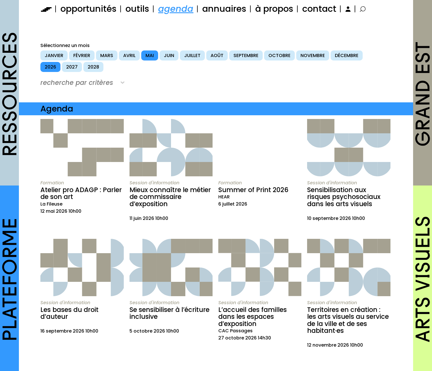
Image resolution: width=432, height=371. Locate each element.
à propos (274, 9)
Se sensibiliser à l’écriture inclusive (169, 313)
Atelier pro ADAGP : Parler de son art (81, 193)
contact (319, 9)
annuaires (224, 9)
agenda (175, 9)
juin (169, 55)
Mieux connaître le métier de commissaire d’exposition (170, 196)
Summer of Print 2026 (253, 189)
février (81, 55)
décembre (346, 55)
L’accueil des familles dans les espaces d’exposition (252, 316)
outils (137, 9)
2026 (50, 67)
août (217, 55)
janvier (54, 55)
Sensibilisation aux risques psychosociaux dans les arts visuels (343, 196)
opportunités (88, 9)
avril (129, 55)
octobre (279, 55)
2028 (93, 67)
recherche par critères (76, 82)
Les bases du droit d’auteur (69, 313)
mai (150, 55)
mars (106, 55)
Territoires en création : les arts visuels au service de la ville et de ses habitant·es (348, 320)
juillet (192, 55)
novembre (313, 55)
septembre (245, 55)
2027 (72, 67)
